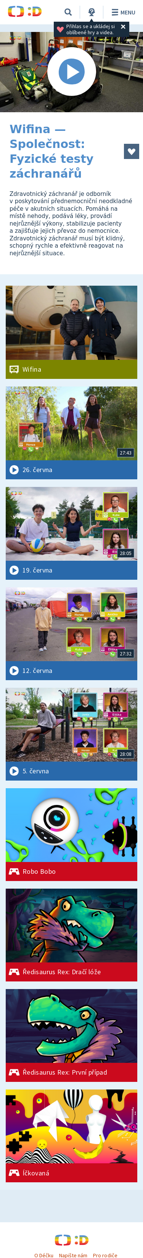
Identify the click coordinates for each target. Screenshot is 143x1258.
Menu (122, 12)
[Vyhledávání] (68, 12)
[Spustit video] (71, 72)
